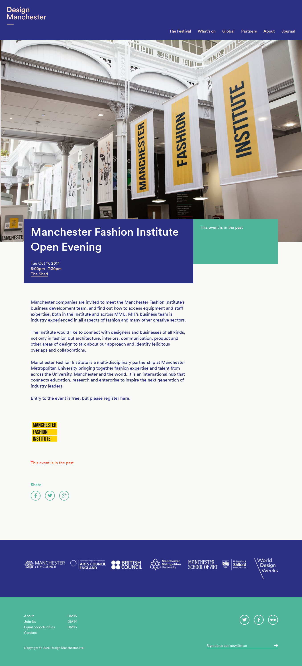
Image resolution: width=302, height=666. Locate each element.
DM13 (72, 627)
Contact (30, 632)
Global (228, 31)
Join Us (30, 621)
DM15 (72, 616)
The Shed (39, 273)
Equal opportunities (39, 627)
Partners (249, 31)
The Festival (180, 31)
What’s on (207, 31)
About (269, 31)
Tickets (206, 232)
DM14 (72, 621)
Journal (288, 31)
